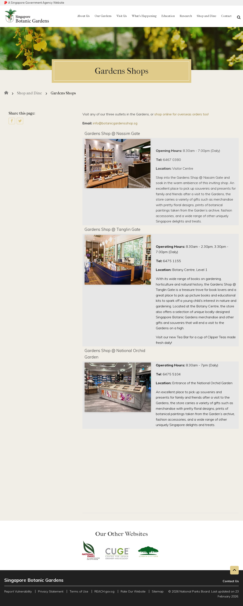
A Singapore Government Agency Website (36, 2)
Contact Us (231, 581)
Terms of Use (79, 591)
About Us (83, 16)
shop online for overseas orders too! (181, 114)
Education (168, 16)
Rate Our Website (133, 591)
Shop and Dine (206, 16)
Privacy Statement (50, 591)
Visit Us (122, 16)
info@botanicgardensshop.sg (115, 123)
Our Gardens (103, 16)
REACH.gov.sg (104, 591)
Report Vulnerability (18, 591)
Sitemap (158, 591)
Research (186, 16)
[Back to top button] (234, 570)
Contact (226, 16)
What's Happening (144, 16)
